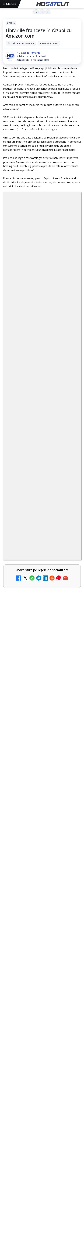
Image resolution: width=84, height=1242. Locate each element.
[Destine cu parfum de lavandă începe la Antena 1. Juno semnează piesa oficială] (70, 490)
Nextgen (45, 1138)
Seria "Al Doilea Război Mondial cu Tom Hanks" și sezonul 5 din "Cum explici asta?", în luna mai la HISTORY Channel (42, 764)
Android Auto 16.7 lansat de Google (33, 418)
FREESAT (17, 1138)
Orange (57, 1138)
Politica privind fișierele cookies (42, 1174)
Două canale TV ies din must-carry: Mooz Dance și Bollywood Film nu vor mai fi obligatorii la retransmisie (36, 451)
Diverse (11, 22)
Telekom (70, 1138)
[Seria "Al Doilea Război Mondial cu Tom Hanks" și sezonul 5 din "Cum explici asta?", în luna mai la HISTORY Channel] (42, 792)
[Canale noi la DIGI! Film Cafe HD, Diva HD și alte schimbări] (70, 393)
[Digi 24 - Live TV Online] (70, 665)
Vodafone (10, 1144)
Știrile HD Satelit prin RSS (42, 1117)
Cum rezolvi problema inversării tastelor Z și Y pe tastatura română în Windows (36, 549)
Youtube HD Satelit (42, 1078)
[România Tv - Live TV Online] (70, 639)
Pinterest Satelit (42, 1107)
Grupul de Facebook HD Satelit (42, 1059)
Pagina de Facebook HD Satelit (42, 1049)
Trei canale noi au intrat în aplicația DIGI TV (32, 517)
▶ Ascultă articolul (49, 43)
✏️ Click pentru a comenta (21, 43)
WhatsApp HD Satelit (42, 1069)
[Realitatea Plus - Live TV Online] (70, 586)
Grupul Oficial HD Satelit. (23, 307)
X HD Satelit (42, 1098)
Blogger (68, 1190)
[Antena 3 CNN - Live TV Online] (70, 612)
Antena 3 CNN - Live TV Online (35, 606)
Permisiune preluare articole (42, 1164)
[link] (42, 396)
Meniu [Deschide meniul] (9, 4)
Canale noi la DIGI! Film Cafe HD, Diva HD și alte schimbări (37, 388)
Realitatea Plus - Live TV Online (36, 579)
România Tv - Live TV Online (33, 632)
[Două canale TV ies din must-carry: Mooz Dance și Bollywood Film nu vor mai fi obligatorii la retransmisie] (70, 453)
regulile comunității (55, 294)
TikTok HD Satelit (42, 1088)
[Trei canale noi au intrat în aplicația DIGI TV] (70, 523)
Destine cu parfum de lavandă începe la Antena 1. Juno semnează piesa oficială (35, 486)
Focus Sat (31, 1138)
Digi (7, 1138)
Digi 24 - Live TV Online (30, 659)
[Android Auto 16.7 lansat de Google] (70, 423)
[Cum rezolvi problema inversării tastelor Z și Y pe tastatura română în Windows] (70, 552)
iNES (22, 1144)
